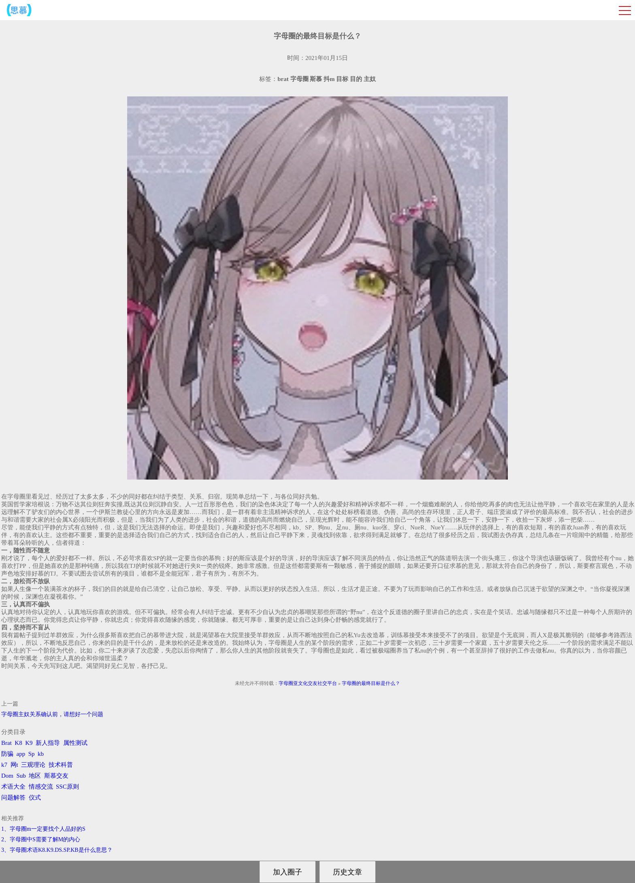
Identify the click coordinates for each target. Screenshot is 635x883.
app (21, 754)
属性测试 (75, 743)
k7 (4, 764)
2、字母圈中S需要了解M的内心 (40, 839)
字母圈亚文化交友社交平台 (308, 683)
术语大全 (13, 786)
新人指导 (48, 743)
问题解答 (13, 797)
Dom (7, 775)
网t (14, 764)
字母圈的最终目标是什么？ (371, 683)
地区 (35, 775)
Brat (6, 743)
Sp (31, 754)
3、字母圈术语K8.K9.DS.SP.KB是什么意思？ (57, 850)
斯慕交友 (56, 775)
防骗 (7, 754)
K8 (18, 743)
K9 (28, 743)
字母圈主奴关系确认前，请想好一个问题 (52, 714)
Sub (21, 775)
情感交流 (41, 786)
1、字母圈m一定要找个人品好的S (43, 829)
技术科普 (61, 764)
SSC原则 (67, 786)
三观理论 (33, 764)
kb (41, 754)
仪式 (35, 797)
